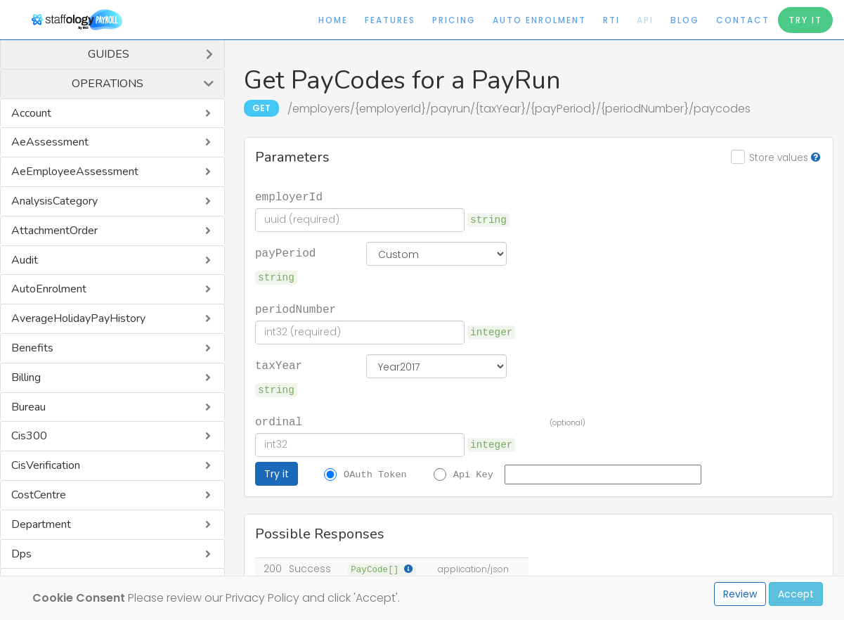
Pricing (454, 20)
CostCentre (38, 495)
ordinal (278, 421)
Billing (26, 377)
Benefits (32, 348)
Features (390, 20)
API (645, 20)
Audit (24, 260)
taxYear (278, 365)
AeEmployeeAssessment (74, 171)
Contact (743, 20)
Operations (107, 83)
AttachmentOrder (54, 230)
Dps (21, 554)
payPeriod (285, 252)
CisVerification (45, 465)
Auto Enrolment (539, 20)
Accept (796, 594)
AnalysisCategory (54, 201)
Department (41, 524)
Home (333, 20)
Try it (276, 474)
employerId (289, 196)
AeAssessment (50, 142)
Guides (108, 54)
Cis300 (29, 436)
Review (740, 594)
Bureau (28, 407)
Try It (805, 20)
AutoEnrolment (48, 289)
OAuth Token (375, 473)
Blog (684, 20)
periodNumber (295, 308)
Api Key (473, 473)
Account (31, 113)
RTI (611, 20)
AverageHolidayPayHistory (78, 318)
